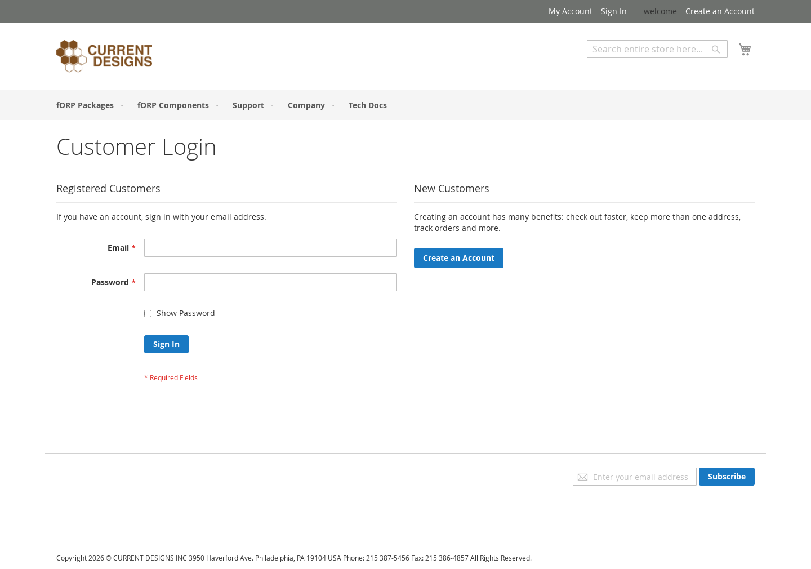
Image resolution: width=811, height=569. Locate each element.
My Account (570, 11)
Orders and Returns (94, 504)
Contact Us (76, 520)
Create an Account (720, 11)
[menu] (405, 105)
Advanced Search (619, 66)
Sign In (614, 11)
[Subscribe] (727, 477)
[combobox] (657, 49)
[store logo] (104, 58)
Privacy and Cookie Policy (103, 473)
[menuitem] (87, 105)
